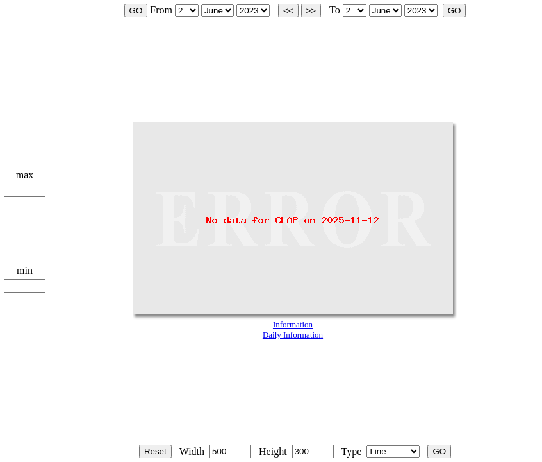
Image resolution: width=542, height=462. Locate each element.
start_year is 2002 (253, 10)
